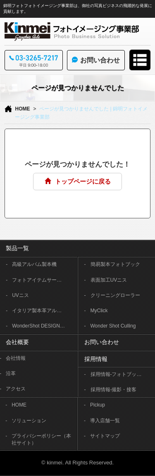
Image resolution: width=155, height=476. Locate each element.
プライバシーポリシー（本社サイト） (41, 439)
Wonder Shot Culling (113, 326)
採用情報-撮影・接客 (114, 389)
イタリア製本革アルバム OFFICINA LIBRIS (42, 310)
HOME (22, 109)
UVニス (20, 295)
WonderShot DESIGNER (39, 326)
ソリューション (29, 420)
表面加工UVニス (109, 280)
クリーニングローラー (115, 295)
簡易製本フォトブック (115, 264)
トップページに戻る (78, 181)
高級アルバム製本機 (34, 264)
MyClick (99, 310)
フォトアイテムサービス (39, 280)
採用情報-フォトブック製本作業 (120, 374)
